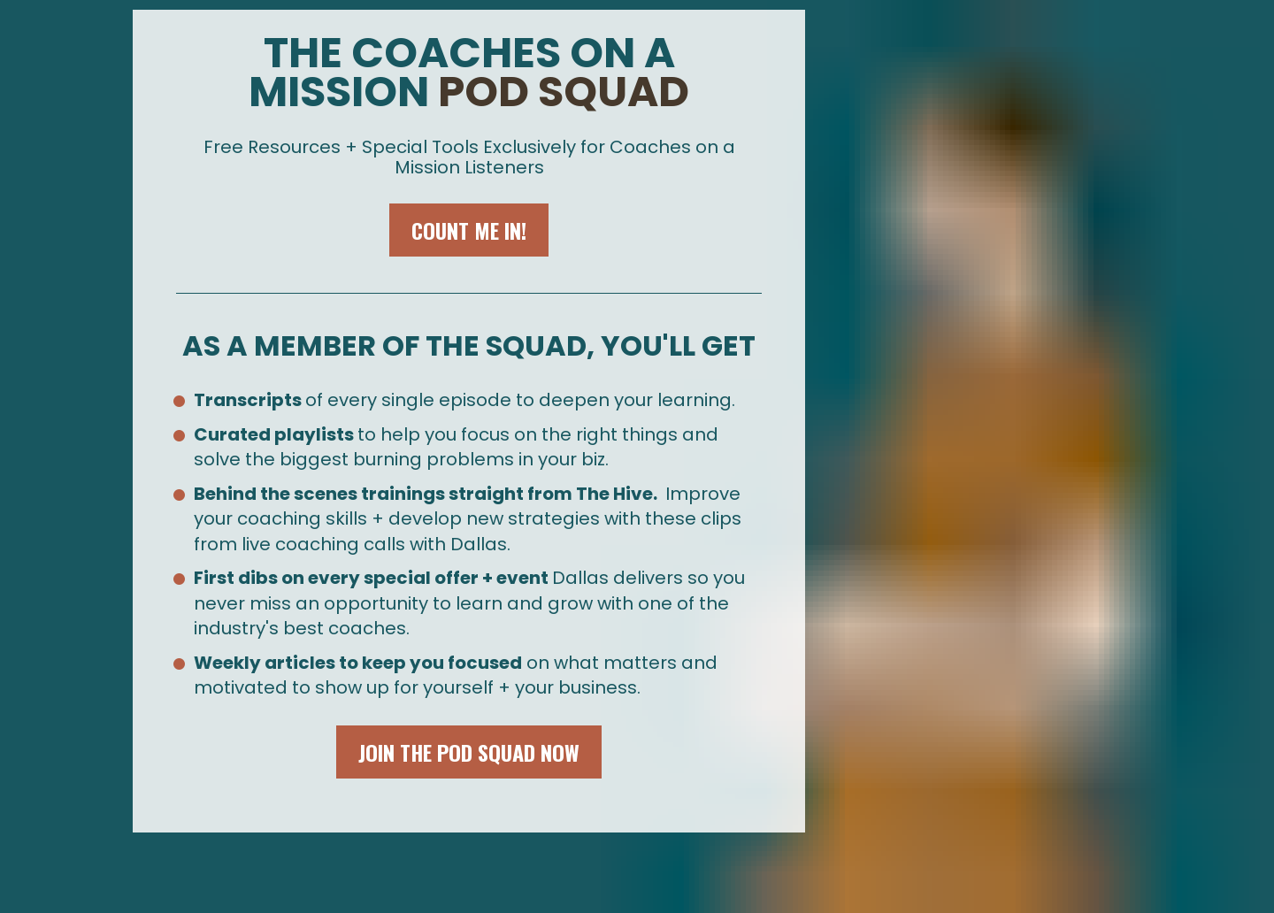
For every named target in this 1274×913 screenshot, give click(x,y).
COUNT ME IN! (468, 230)
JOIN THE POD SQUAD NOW (468, 752)
